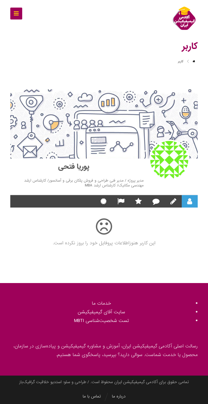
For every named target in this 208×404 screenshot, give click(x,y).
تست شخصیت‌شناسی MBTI (101, 320)
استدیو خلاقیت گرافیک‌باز (40, 382)
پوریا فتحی (73, 166)
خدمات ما (101, 303)
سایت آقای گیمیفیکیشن (101, 312)
